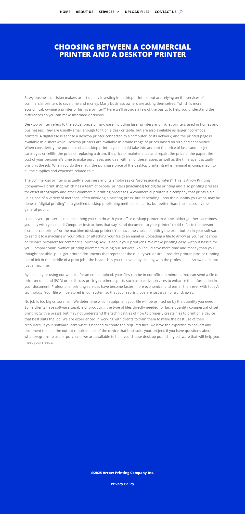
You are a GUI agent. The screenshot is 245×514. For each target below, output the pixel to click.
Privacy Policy (122, 484)
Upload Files (137, 11)
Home (65, 11)
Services (107, 11)
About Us (84, 11)
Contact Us (166, 11)
